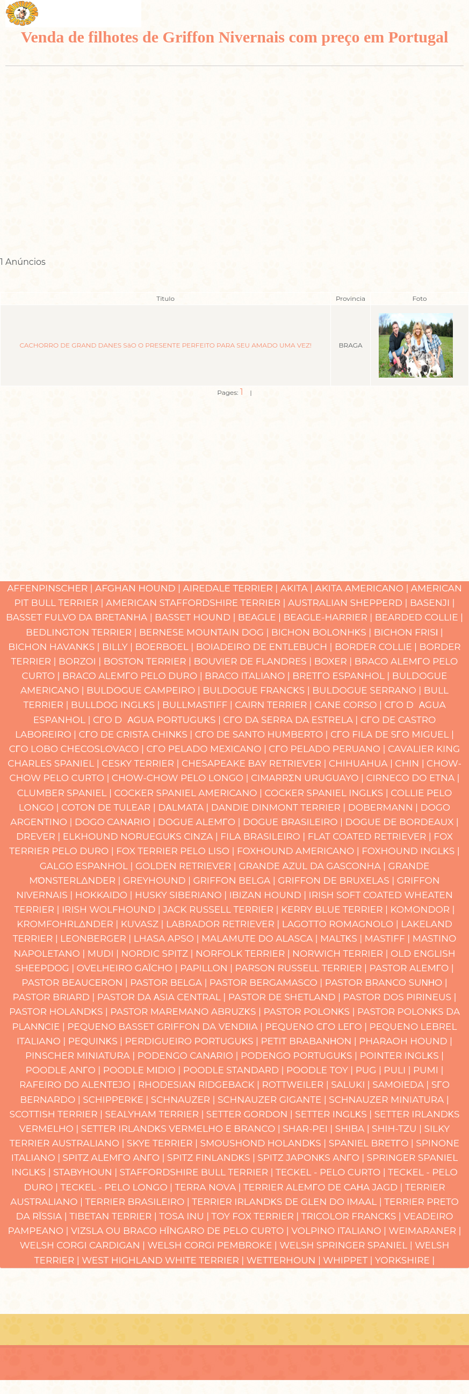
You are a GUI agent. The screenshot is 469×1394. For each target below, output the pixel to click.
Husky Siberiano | (182, 895)
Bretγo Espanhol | (342, 675)
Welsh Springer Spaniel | (347, 1245)
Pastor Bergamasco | (267, 982)
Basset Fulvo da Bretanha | (80, 617)
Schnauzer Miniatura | (389, 1099)
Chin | (411, 763)
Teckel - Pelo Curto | (332, 1172)
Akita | (297, 588)
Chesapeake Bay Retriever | (255, 763)
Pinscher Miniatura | (81, 1055)
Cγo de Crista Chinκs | (137, 734)
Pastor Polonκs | (310, 1011)
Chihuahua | (362, 763)
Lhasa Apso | (167, 938)
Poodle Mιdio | (143, 1070)
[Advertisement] (232, 157)
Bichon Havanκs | (55, 646)
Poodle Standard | (234, 1070)
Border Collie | (377, 646)
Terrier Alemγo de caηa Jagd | (324, 1187)
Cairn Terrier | (274, 704)
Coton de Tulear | (109, 807)
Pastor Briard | (55, 997)
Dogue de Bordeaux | (402, 822)
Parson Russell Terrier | (302, 968)
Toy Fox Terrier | (256, 1216)
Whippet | (349, 1260)
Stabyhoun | (86, 1172)
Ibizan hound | (269, 895)
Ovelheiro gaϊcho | (128, 968)
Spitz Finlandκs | (212, 1157)
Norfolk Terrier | (244, 953)
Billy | (118, 646)
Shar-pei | (309, 1128)
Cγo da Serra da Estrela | (291, 719)
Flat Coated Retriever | (371, 836)
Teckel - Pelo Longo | (117, 1187)
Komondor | (422, 909)
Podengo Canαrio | (189, 1055)
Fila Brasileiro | (263, 836)
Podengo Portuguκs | (300, 1055)
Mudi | (104, 953)
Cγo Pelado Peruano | (328, 748)
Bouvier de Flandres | (254, 661)
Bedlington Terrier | (82, 632)
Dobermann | (384, 807)
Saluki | (351, 1084)
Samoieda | (401, 1084)
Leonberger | (97, 938)
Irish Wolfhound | (112, 909)
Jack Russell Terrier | (222, 909)
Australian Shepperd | (349, 602)
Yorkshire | (405, 1260)
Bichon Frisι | (408, 632)
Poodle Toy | (321, 1070)
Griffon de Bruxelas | (337, 880)
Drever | (39, 836)
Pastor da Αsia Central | (162, 997)
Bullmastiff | (198, 704)
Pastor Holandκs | (59, 1011)
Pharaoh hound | (405, 1041)
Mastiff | (389, 938)
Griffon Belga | (235, 880)
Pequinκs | (96, 1041)
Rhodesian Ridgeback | (200, 1084)
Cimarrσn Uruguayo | (308, 777)
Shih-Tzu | (398, 1128)
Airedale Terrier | (231, 588)
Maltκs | (342, 938)
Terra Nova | (209, 1187)
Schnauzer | (184, 1099)
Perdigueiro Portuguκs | (193, 1041)
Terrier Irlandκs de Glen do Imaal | (288, 1201)
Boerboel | (165, 646)
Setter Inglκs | (334, 1114)
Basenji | (432, 602)
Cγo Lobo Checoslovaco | (78, 748)
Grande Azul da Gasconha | (313, 866)
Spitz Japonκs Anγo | (311, 1157)
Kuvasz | (143, 924)
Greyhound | (158, 880)
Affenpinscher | (51, 588)
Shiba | (353, 1128)
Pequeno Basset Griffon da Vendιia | (166, 1026)
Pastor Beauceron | (75, 982)
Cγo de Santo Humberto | (262, 734)
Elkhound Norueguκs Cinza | (142, 836)
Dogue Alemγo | (200, 822)
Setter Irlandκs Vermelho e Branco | (182, 1128)
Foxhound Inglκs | (410, 851)
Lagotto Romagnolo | (341, 924)
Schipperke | (117, 1099)
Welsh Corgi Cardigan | (84, 1245)
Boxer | (334, 661)
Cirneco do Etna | (412, 777)
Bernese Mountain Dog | (205, 632)
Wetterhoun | (285, 1260)
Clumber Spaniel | (65, 793)
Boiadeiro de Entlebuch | (265, 646)
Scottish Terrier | (57, 1114)
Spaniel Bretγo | (372, 1143)
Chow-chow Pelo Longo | (181, 777)
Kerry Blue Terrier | (335, 909)
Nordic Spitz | (158, 953)
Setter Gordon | (250, 1114)
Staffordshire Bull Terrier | (198, 1172)
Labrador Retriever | (224, 924)
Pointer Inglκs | (401, 1055)
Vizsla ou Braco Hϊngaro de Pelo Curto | (181, 1230)
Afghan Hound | (139, 588)
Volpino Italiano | (339, 1230)
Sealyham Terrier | (155, 1114)
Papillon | (207, 968)
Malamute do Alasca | (260, 938)
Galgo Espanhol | (87, 866)
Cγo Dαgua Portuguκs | (158, 719)
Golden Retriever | (187, 866)
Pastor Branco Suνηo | (386, 982)
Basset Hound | (196, 617)
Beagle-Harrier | (329, 617)
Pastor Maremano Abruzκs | (186, 1011)
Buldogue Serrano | (368, 690)
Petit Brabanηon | (310, 1041)
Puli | (398, 1070)
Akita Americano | (362, 588)
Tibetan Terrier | (114, 1216)
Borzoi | (81, 661)
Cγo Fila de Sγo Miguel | (392, 734)
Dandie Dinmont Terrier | (279, 807)
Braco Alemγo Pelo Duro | (133, 675)
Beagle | (261, 617)
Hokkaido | (105, 895)
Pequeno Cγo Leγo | (317, 1026)
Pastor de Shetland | (285, 997)
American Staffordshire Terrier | (197, 602)
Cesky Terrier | (142, 763)
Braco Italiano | (248, 675)
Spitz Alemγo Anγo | (115, 1157)
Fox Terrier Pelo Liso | (176, 851)
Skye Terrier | (163, 1143)
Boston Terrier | (149, 661)
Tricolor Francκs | (352, 1216)
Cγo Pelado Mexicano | (208, 748)
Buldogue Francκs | (257, 690)
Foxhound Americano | (299, 851)
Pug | (370, 1070)
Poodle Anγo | (64, 1070)
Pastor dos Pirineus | (400, 997)
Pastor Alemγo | (411, 968)
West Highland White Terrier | (164, 1260)
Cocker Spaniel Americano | (189, 793)
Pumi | (428, 1070)
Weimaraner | (425, 1230)
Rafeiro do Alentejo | (78, 1084)
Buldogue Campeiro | (144, 690)
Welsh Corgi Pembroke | (213, 1245)
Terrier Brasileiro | (138, 1201)
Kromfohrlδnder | (69, 924)
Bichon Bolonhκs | (322, 632)
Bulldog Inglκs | (116, 704)
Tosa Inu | (185, 1216)
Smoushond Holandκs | (264, 1143)
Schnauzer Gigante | (273, 1099)
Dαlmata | (184, 807)
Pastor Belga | (170, 982)
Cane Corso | (349, 704)
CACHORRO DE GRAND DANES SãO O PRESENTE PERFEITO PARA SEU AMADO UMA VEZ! (165, 345)
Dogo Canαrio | (116, 822)
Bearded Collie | (419, 617)
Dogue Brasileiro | (294, 822)
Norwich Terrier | (341, 953)
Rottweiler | (296, 1084)
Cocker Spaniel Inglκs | (328, 793)
